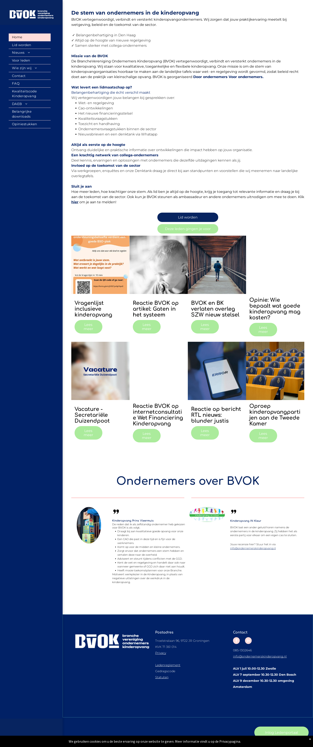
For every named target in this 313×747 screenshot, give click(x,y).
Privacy (160, 653)
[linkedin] (248, 641)
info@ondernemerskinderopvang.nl (253, 548)
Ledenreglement (167, 665)
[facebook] (236, 641)
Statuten (161, 677)
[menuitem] (30, 37)
